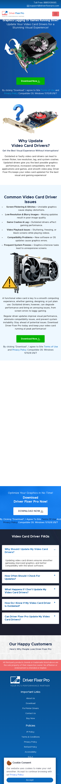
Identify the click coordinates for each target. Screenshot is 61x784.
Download (30, 703)
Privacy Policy (11, 93)
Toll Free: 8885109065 (45, 3)
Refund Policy (30, 747)
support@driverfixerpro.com (43, 6)
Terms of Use (48, 90)
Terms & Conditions (30, 737)
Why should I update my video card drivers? (26, 551)
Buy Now (30, 718)
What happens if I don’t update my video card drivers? (25, 591)
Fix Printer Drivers (30, 708)
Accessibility (30, 752)
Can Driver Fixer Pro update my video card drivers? (27, 618)
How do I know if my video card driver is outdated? (28, 604)
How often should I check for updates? (22, 577)
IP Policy (30, 732)
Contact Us (30, 713)
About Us (30, 698)
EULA (30, 757)
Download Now (30, 81)
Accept (30, 780)
